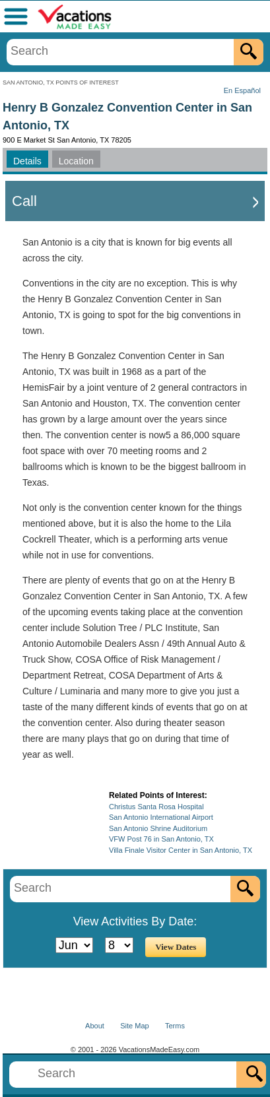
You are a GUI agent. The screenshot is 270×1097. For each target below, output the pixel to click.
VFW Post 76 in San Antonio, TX (161, 839)
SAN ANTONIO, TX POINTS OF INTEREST (61, 82)
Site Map (134, 1026)
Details (27, 161)
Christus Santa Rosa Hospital (156, 807)
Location (76, 161)
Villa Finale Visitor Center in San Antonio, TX (180, 850)
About (94, 1026)
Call (24, 201)
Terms (175, 1026)
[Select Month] (74, 945)
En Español (242, 90)
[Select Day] (119, 945)
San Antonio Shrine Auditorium (158, 828)
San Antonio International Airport (161, 817)
